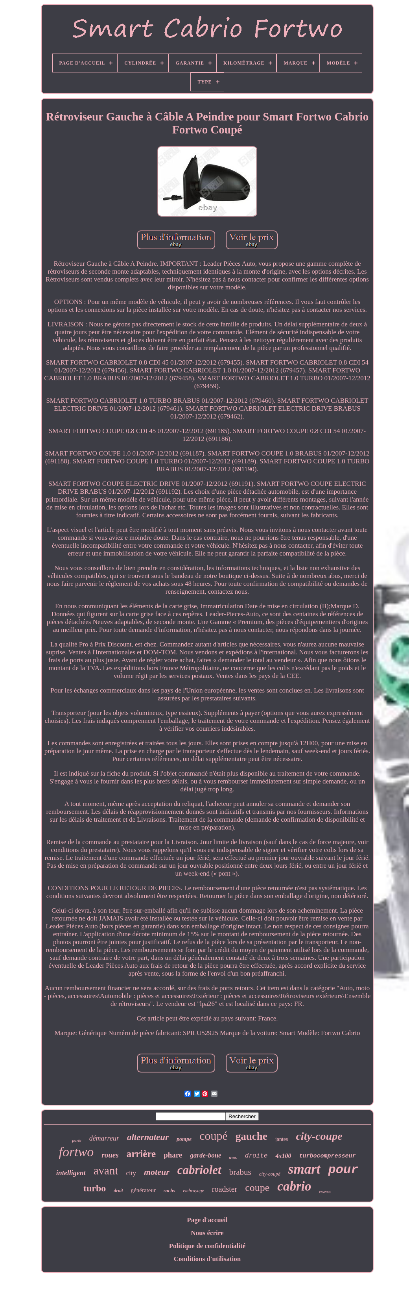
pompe (184, 1139)
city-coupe (319, 1136)
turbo (94, 1188)
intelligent (71, 1173)
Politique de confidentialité (207, 1246)
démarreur (104, 1138)
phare (173, 1155)
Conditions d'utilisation (207, 1259)
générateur (143, 1190)
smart (304, 1169)
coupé (213, 1135)
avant (106, 1170)
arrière (141, 1153)
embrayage (193, 1190)
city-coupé (269, 1174)
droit (118, 1190)
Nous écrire (207, 1233)
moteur (156, 1172)
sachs (169, 1190)
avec (233, 1157)
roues (109, 1155)
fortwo (76, 1152)
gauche (251, 1136)
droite (256, 1155)
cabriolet (199, 1170)
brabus (240, 1172)
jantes (281, 1139)
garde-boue (205, 1155)
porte (76, 1140)
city (131, 1173)
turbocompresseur (327, 1156)
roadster (224, 1189)
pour (343, 1170)
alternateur (148, 1137)
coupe (257, 1187)
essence (325, 1191)
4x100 (283, 1155)
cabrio (294, 1186)
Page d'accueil (207, 1220)
